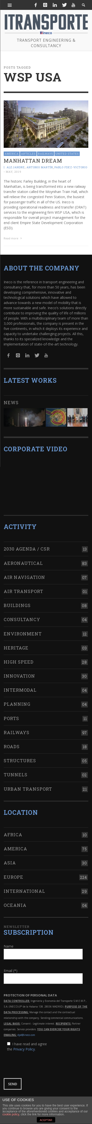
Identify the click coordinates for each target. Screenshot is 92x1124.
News (11, 402)
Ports (11, 718)
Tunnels (15, 775)
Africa (13, 835)
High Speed (19, 662)
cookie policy (10, 1114)
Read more (13, 238)
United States (67, 153)
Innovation (19, 676)
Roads (12, 746)
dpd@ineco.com (26, 1035)
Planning (17, 704)
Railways (45, 153)
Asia (10, 863)
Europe (13, 877)
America (12, 153)
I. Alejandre (14, 167)
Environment (23, 634)
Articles (28, 153)
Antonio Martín (39, 167)
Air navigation (24, 577)
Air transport (23, 591)
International (24, 891)
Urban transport (28, 789)
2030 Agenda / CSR (27, 549)
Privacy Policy (24, 1049)
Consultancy (22, 619)
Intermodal (20, 690)
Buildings (17, 605)
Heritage (16, 648)
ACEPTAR (46, 1120)
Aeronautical (23, 563)
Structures (20, 760)
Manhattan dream (33, 160)
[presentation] (41, 1065)
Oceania (15, 905)
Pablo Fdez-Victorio (70, 167)
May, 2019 (13, 171)
